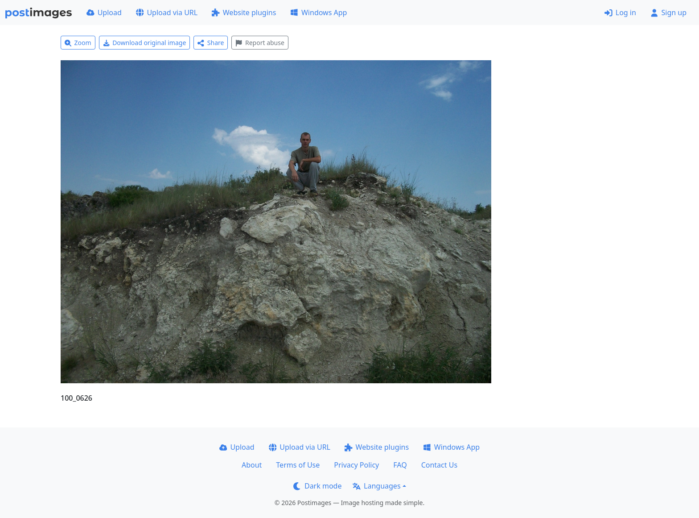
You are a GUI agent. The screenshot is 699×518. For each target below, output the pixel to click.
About (252, 465)
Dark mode (317, 486)
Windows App (318, 12)
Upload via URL (166, 12)
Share (210, 42)
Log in (620, 12)
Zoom (78, 42)
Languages (376, 486)
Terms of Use (298, 465)
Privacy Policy (356, 465)
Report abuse (259, 42)
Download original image (144, 42)
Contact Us (439, 465)
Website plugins (244, 12)
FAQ (400, 465)
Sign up (668, 12)
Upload (104, 12)
